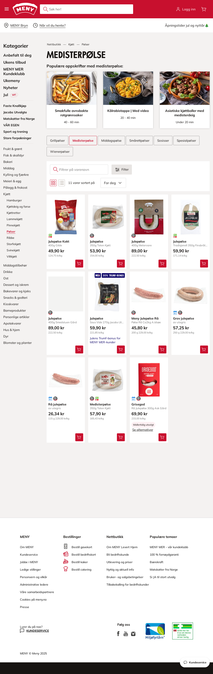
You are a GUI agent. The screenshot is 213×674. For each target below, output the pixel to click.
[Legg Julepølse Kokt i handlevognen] (79, 263)
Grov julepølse (183, 318)
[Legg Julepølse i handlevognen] (121, 263)
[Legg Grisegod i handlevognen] (162, 437)
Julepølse (96, 241)
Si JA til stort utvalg (162, 577)
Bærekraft (156, 562)
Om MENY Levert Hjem (121, 547)
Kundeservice (29, 554)
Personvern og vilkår (33, 577)
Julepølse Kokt (58, 241)
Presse (24, 607)
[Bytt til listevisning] (61, 183)
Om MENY (27, 547)
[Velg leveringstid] (49, 25)
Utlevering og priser (119, 562)
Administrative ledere (34, 584)
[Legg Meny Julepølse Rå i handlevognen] (162, 349)
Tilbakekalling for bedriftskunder (127, 584)
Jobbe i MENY (29, 562)
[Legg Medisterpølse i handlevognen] (121, 437)
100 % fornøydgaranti (164, 554)
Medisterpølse (100, 404)
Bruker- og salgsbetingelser (124, 577)
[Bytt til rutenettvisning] (53, 183)
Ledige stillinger (30, 569)
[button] (6, 9)
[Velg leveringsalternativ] (16, 25)
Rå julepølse (57, 404)
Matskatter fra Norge (164, 569)
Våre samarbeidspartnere (37, 592)
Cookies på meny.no (33, 599)
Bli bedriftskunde (117, 554)
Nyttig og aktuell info (120, 569)
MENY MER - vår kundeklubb (169, 547)
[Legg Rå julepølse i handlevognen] (79, 437)
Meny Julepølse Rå (145, 318)
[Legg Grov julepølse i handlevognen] (204, 349)
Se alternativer (142, 430)
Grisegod (138, 404)
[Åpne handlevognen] (204, 9)
